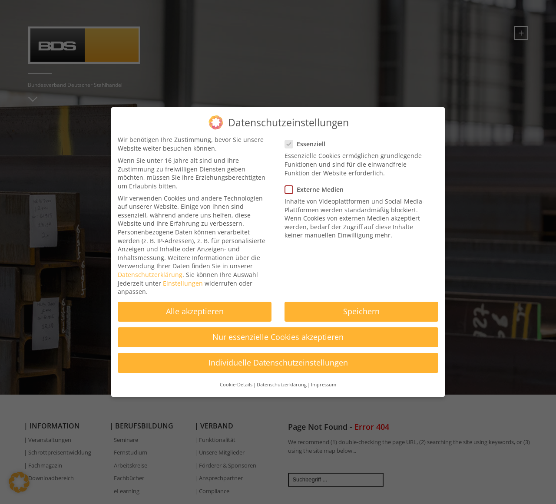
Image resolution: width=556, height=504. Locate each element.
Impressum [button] (323, 381)
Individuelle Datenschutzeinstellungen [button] (278, 359)
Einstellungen (183, 279)
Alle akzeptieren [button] (195, 307)
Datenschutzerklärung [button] (282, 381)
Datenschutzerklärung (150, 271)
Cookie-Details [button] (236, 381)
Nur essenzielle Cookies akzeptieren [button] (278, 333)
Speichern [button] (361, 307)
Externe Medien (317, 185)
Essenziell (308, 140)
